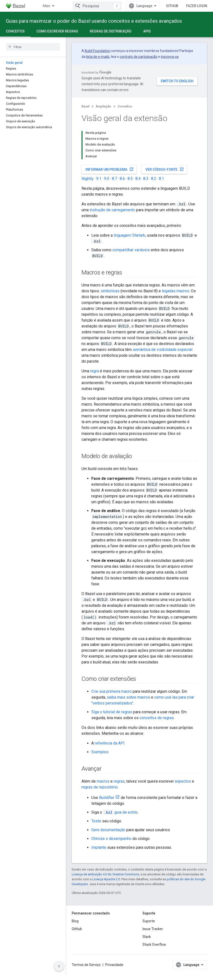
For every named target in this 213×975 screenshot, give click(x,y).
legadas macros (175, 291)
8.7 (114, 178)
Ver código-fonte (164, 169)
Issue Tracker (152, 929)
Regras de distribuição (110, 31)
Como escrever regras (57, 31)
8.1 (161, 178)
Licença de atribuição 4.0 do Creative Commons (105, 874)
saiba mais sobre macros (128, 697)
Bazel (85, 106)
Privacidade (114, 965)
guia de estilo (120, 812)
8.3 (145, 178)
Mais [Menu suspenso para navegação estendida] (46, 6)
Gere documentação (108, 830)
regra (94, 371)
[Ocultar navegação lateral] (59, 966)
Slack (146, 937)
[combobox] (97, 5)
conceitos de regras (157, 717)
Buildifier (106, 797)
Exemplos (99, 752)
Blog (75, 921)
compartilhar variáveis (131, 250)
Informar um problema (109, 169)
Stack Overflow (154, 944)
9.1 (98, 178)
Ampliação (103, 106)
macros (103, 781)
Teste (96, 821)
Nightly (88, 178)
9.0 (106, 178)
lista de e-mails (97, 57)
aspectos (183, 781)
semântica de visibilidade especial (162, 349)
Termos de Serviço (86, 965)
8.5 (130, 178)
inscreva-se (170, 57)
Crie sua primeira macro (111, 691)
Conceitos (125, 106)
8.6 (122, 178)
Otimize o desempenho (111, 838)
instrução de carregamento (112, 210)
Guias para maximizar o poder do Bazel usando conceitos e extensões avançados (94, 21)
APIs (147, 31)
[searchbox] (33, 47)
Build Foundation (97, 51)
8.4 (138, 178)
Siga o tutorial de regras (111, 712)
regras (119, 781)
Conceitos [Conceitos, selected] (15, 31)
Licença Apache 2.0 (106, 879)
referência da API (110, 743)
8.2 (153, 178)
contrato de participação (138, 57)
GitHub (172, 6)
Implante (98, 847)
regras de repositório (100, 787)
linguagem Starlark (129, 235)
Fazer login (196, 6)
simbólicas (110, 291)
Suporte (148, 921)
